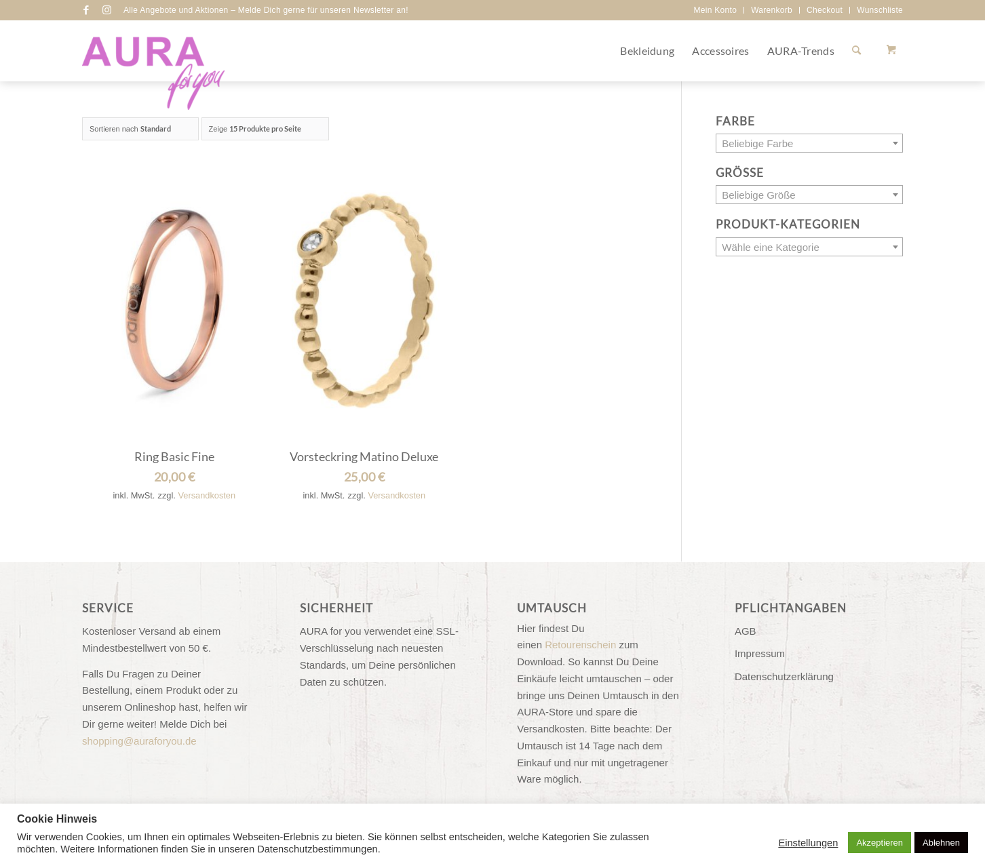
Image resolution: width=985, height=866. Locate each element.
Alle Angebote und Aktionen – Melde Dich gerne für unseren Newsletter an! (265, 10)
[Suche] (856, 50)
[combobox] (809, 143)
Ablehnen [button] (941, 843)
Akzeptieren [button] (879, 843)
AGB (745, 631)
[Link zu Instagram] (106, 10)
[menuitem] (715, 10)
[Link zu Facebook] (86, 10)
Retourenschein (580, 644)
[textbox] (809, 143)
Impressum (760, 653)
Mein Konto (715, 10)
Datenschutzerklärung (784, 676)
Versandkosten (206, 495)
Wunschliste (880, 10)
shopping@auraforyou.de (139, 741)
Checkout (825, 10)
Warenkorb (771, 10)
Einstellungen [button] (808, 843)
